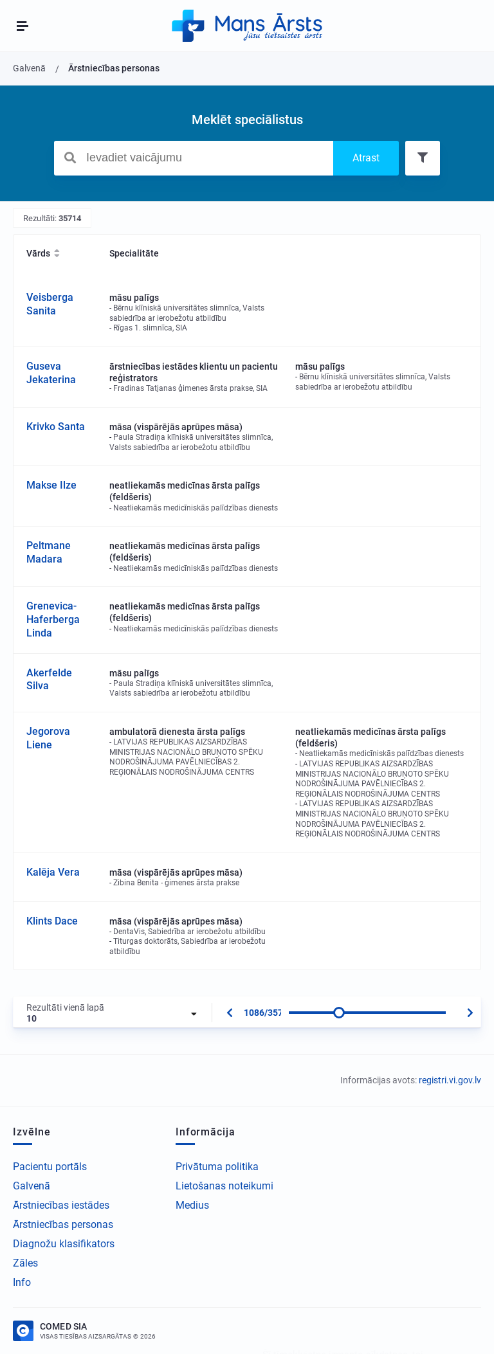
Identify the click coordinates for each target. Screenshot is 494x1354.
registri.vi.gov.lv (450, 1080)
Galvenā (31, 1186)
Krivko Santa (55, 426)
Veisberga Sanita (49, 304)
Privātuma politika (217, 1166)
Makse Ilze (51, 485)
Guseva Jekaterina (51, 373)
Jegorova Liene (48, 738)
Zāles (25, 1263)
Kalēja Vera (53, 872)
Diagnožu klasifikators (63, 1244)
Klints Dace (52, 921)
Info (22, 1282)
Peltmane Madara (48, 552)
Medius (192, 1205)
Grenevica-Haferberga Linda (53, 619)
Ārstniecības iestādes (61, 1205)
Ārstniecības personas (63, 1224)
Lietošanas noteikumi (224, 1186)
